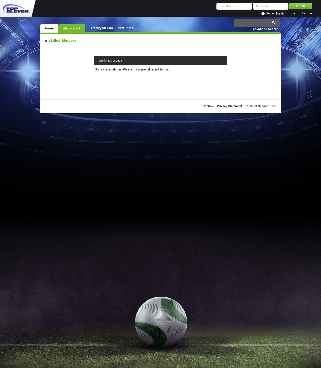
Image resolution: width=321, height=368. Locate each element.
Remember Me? (276, 13)
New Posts (125, 28)
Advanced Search (265, 29)
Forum (49, 28)
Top (273, 106)
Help (294, 13)
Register (307, 13)
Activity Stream (102, 28)
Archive (208, 106)
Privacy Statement (229, 106)
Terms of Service (256, 106)
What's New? (71, 28)
